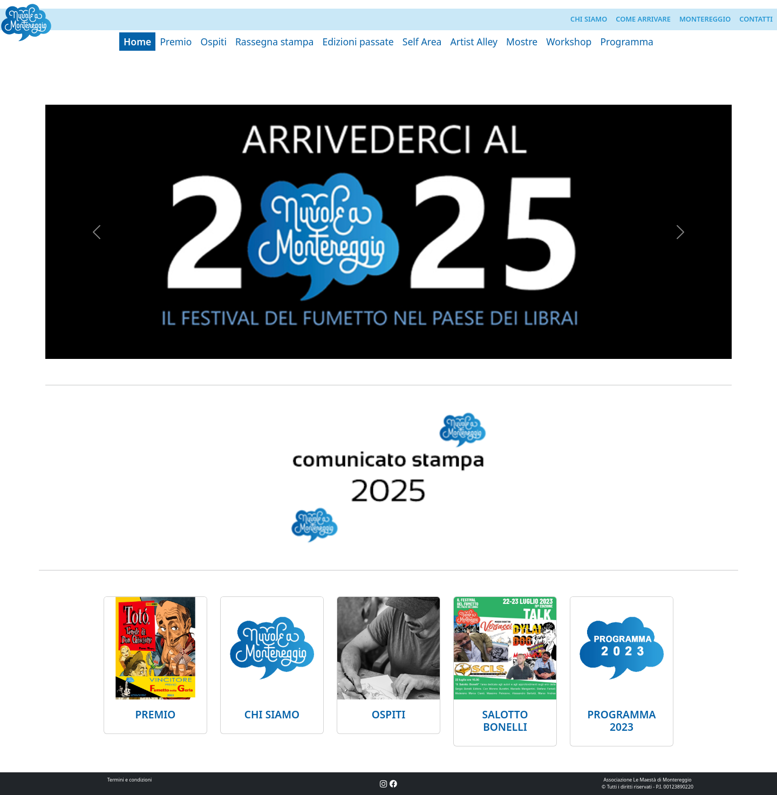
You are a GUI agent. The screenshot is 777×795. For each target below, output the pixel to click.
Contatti (756, 19)
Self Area (422, 41)
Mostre (521, 41)
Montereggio (705, 19)
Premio (176, 41)
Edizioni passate (357, 41)
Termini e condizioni (129, 780)
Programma (626, 41)
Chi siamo (588, 19)
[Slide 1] (388, 90)
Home (137, 41)
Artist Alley (473, 41)
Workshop (568, 41)
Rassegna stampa (274, 41)
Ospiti (214, 41)
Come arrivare (643, 19)
